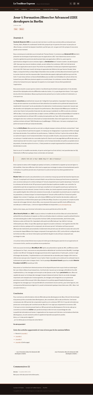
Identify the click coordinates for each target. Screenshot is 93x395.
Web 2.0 (22, 29)
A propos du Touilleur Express (52, 9)
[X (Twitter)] (70, 3)
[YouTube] (78, 3)
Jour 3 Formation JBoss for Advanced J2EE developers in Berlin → (66, 353)
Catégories (25, 9)
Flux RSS (45, 388)
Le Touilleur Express (24, 3)
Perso (15, 29)
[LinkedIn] (74, 3)
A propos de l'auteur (36, 9)
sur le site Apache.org (64, 205)
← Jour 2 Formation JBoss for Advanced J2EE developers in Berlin (27, 353)
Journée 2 (18, 337)
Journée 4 (18, 343)
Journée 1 (24, 334)
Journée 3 (18, 340)
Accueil (17, 9)
